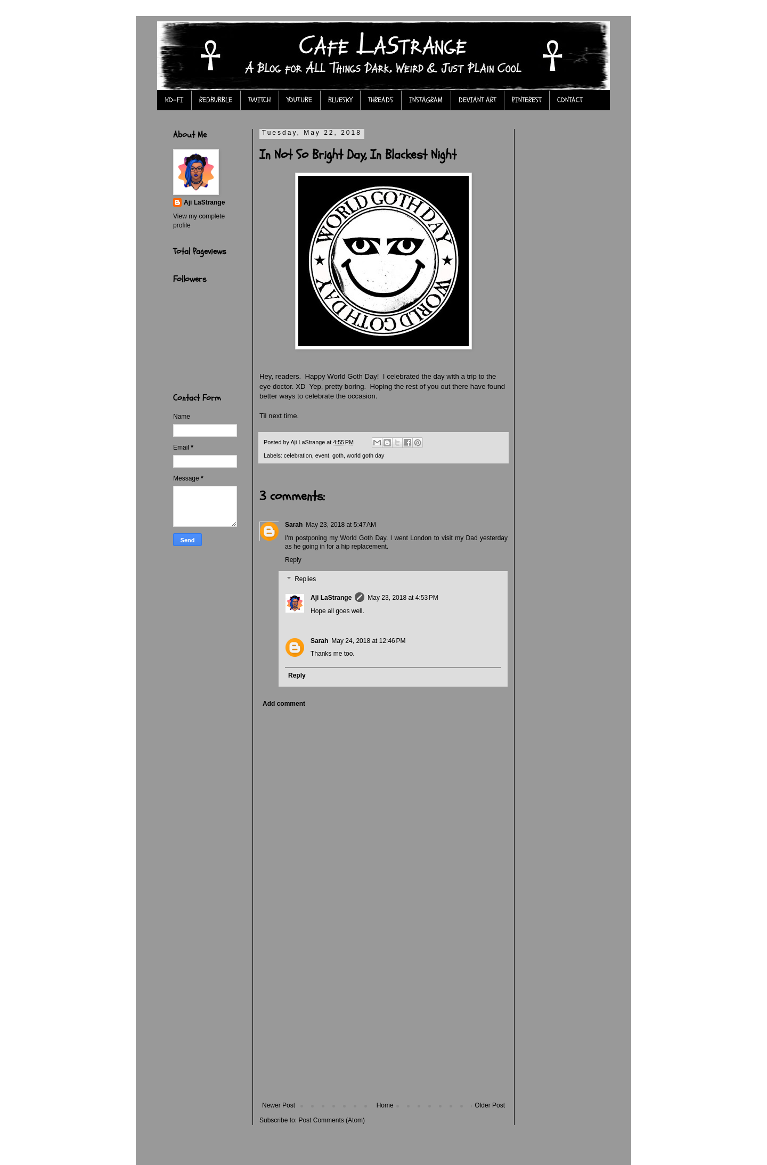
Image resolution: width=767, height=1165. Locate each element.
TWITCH (259, 100)
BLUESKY (340, 100)
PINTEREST (526, 100)
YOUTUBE (299, 100)
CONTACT (569, 100)
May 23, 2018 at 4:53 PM (403, 597)
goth (338, 455)
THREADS (380, 100)
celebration (298, 455)
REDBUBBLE (215, 100)
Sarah (294, 524)
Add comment (284, 703)
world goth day (365, 455)
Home (385, 1105)
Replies (305, 579)
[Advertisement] (383, 1021)
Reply (293, 560)
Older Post (490, 1105)
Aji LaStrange (331, 597)
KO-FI (174, 100)
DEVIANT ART (477, 100)
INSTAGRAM (426, 100)
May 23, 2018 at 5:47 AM (341, 524)
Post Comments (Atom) (331, 1120)
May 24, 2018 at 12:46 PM (368, 641)
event (322, 455)
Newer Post (278, 1105)
